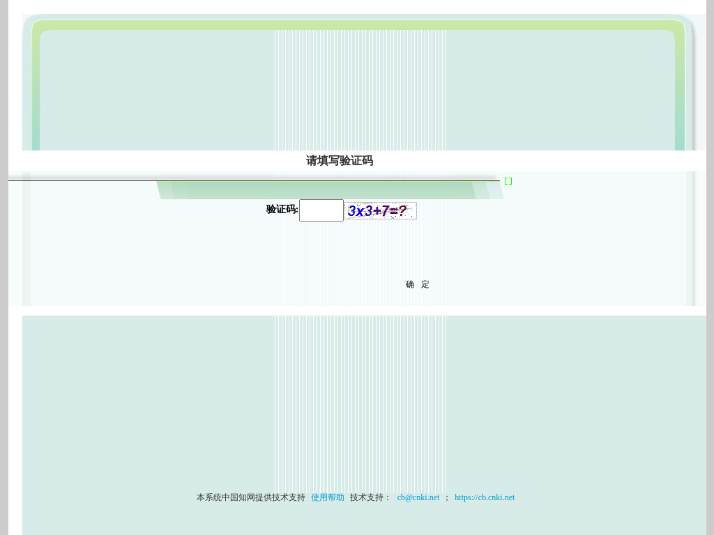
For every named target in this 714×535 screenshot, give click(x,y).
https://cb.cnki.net (485, 497)
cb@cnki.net (417, 497)
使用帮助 (327, 497)
